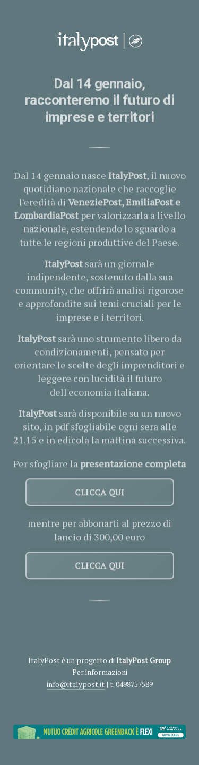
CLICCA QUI (99, 493)
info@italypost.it (76, 684)
